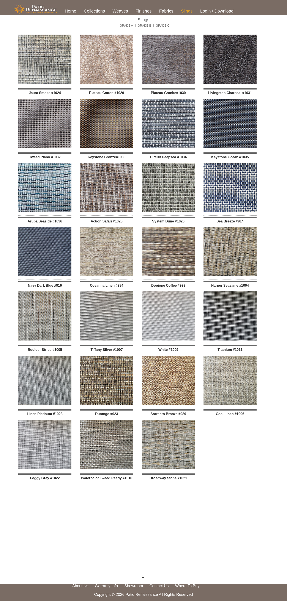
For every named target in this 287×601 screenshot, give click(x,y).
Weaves (120, 11)
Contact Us (159, 586)
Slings (186, 11)
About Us (80, 586)
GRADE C (163, 25)
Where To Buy (187, 586)
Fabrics (166, 11)
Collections (94, 11)
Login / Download (217, 11)
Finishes (143, 11)
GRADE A (126, 25)
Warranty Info (106, 586)
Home (70, 11)
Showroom (133, 586)
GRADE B (144, 25)
